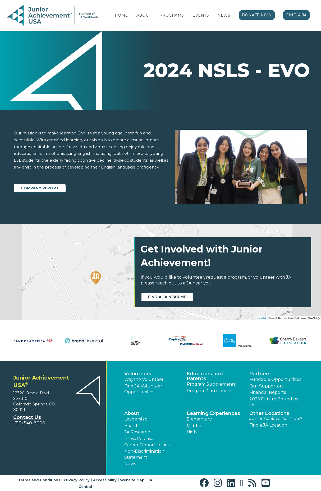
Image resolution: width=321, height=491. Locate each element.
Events (200, 15)
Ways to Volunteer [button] (144, 379)
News (223, 15)
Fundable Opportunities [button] (275, 379)
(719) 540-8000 (29, 422)
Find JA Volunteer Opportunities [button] (143, 389)
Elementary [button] (199, 419)
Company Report (40, 188)
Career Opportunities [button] (146, 444)
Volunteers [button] (137, 373)
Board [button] (130, 425)
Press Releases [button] (139, 438)
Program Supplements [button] (211, 384)
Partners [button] (259, 373)
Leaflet (261, 318)
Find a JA (296, 15)
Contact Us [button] (27, 417)
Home (121, 15)
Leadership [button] (136, 419)
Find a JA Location (268, 425)
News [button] (130, 463)
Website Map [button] (132, 480)
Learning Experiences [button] (213, 413)
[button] (205, 483)
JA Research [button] (137, 431)
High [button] (192, 431)
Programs (171, 15)
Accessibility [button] (105, 480)
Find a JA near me (167, 296)
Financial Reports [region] (267, 392)
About (143, 15)
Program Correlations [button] (209, 390)
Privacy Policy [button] (77, 480)
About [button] (131, 413)
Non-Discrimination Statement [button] (144, 454)
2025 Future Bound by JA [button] (274, 401)
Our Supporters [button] (266, 386)
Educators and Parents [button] (205, 376)
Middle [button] (194, 425)
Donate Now (257, 15)
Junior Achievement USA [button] (275, 418)
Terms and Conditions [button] (39, 480)
